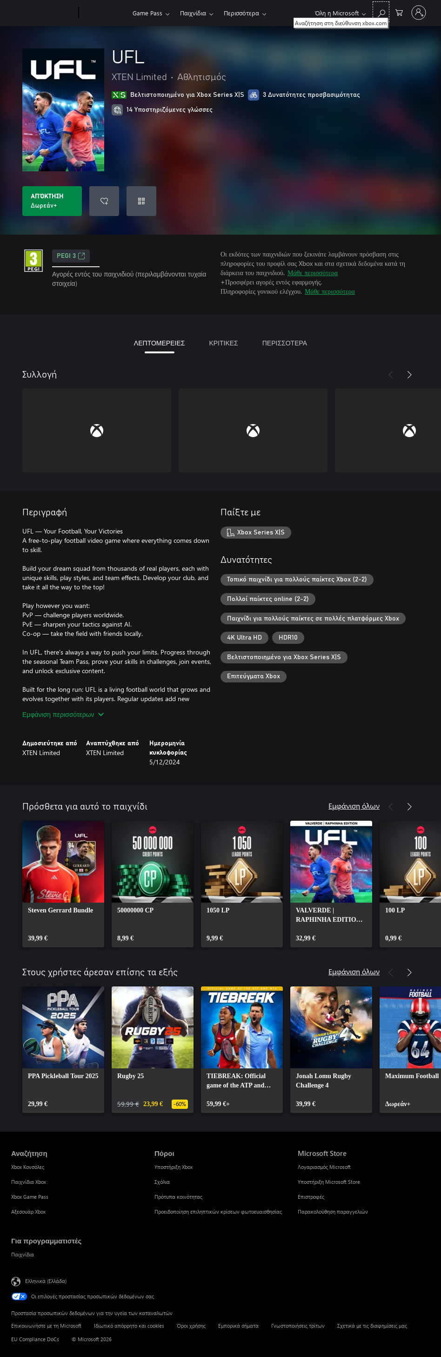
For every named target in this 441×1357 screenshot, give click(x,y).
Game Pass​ (147, 13)
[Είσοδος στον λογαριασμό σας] (419, 12)
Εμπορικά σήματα (238, 1326)
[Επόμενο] (409, 374)
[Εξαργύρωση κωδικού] (141, 201)
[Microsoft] (43, 13)
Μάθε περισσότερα (312, 272)
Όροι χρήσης (191, 1326)
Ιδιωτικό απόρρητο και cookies (129, 1326)
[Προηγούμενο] (390, 374)
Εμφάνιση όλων (354, 805)
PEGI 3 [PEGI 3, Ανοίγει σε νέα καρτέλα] (71, 256)
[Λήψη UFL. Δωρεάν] (52, 201)
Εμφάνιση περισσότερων (63, 714)
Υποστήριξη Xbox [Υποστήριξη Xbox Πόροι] (173, 1167)
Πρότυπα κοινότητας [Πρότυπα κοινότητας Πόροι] (178, 1197)
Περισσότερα (241, 13)
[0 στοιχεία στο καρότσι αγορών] (399, 12)
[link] (63, 884)
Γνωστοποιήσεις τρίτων (298, 1326)
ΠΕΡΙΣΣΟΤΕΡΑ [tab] (284, 342)
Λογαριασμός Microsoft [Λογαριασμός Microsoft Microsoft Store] (324, 1167)
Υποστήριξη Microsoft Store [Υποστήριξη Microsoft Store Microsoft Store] (329, 1182)
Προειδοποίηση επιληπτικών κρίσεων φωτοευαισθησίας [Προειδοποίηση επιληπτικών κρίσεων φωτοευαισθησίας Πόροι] (218, 1211)
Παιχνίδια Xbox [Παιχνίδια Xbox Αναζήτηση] (28, 1182)
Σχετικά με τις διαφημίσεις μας (372, 1326)
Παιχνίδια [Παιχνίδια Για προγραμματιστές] (22, 1254)
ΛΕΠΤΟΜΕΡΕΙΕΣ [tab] (159, 342)
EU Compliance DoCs (35, 1339)
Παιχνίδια (193, 13)
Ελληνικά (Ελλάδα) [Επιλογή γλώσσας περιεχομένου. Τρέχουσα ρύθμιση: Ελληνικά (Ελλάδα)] (46, 1281)
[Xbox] (104, 13)
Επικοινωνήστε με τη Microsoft (46, 1326)
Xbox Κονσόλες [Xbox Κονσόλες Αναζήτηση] (27, 1167)
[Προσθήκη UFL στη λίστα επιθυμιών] (104, 201)
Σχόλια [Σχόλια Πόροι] (162, 1182)
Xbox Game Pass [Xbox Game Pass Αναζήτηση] (29, 1197)
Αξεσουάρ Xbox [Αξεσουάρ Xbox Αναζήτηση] (28, 1211)
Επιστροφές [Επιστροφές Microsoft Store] (311, 1197)
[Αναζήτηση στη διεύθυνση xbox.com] (381, 11)
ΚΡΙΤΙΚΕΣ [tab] (223, 342)
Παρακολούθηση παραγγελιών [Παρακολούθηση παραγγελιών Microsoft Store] (333, 1211)
